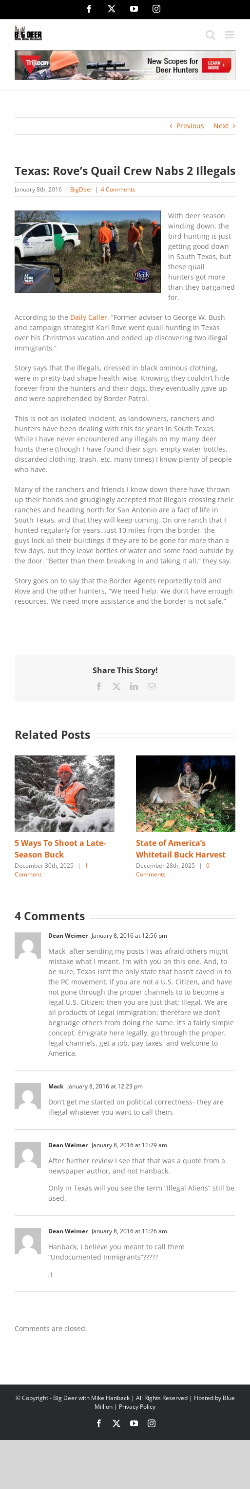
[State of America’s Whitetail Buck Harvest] (186, 760)
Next (221, 125)
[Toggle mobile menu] (230, 35)
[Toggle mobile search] (210, 35)
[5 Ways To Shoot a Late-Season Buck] (65, 760)
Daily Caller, (89, 317)
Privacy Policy (137, 1406)
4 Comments (118, 189)
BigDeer (81, 189)
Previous (190, 125)
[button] (22, 817)
